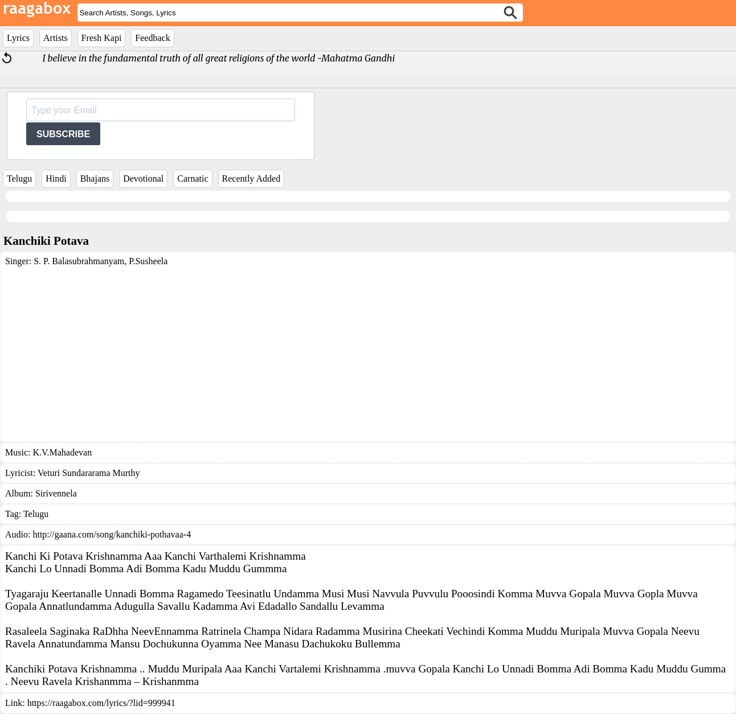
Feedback (152, 38)
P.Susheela (146, 261)
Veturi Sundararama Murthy (89, 473)
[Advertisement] (368, 352)
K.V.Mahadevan (62, 452)
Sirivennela (56, 493)
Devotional (143, 178)
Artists (55, 38)
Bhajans (95, 178)
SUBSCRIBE (63, 134)
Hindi (56, 178)
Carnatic (192, 178)
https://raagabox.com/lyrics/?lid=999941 (101, 703)
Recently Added (251, 178)
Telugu (19, 178)
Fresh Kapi (101, 38)
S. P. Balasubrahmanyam (79, 261)
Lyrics (18, 38)
